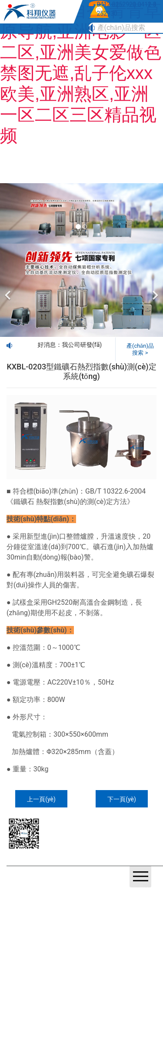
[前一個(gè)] (8, 290)
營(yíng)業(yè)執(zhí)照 (113, 887)
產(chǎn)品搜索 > (140, 349)
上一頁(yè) (41, 799)
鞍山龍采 (44, 898)
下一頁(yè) (121, 799)
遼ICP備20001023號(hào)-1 (52, 887)
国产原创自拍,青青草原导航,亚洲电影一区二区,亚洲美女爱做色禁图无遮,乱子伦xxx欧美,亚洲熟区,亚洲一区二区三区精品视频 (80, 73)
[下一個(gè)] (154, 290)
